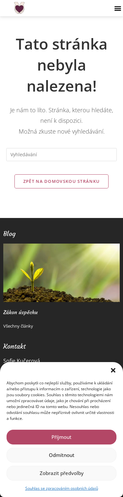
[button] (113, 370)
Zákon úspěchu (20, 312)
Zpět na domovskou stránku (61, 181)
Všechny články (18, 326)
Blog (9, 233)
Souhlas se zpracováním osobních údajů (61, 488)
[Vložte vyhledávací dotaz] (61, 154)
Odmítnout (61, 455)
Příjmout (61, 437)
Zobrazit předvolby (62, 473)
